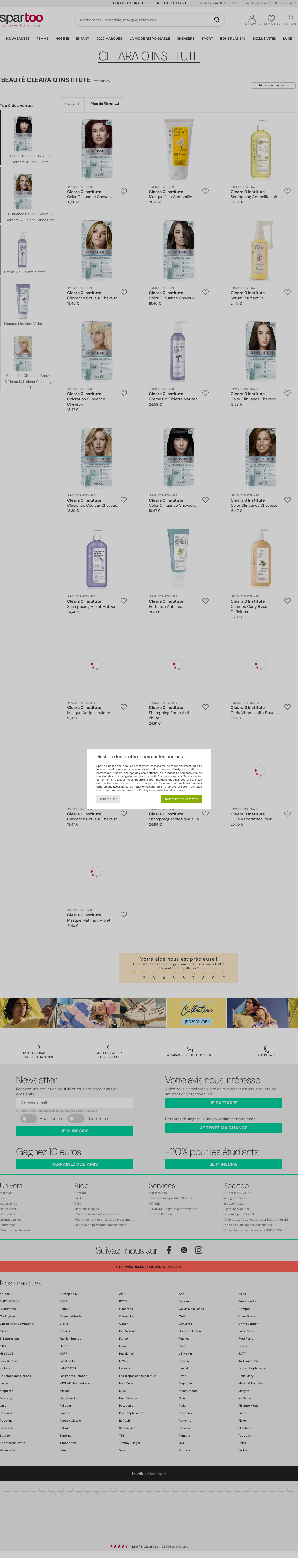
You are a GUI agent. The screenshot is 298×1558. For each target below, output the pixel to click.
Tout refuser (108, 799)
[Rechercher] (217, 20)
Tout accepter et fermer (181, 799)
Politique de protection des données (162, 790)
